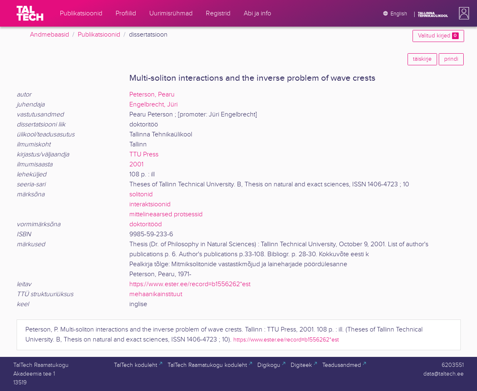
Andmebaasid (49, 35)
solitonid (141, 194)
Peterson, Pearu (152, 95)
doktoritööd (145, 224)
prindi (451, 59)
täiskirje (422, 59)
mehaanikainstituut (155, 294)
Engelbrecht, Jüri (153, 105)
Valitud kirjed (438, 35)
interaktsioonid (150, 204)
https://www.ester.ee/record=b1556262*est (189, 284)
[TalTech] (30, 13)
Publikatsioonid (99, 35)
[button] (462, 13)
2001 (136, 164)
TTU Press (143, 154)
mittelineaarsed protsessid (166, 214)
